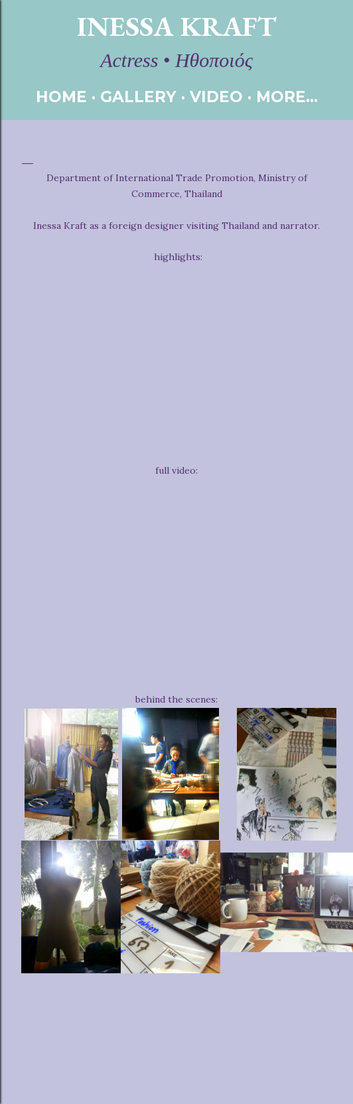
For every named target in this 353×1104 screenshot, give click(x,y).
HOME (61, 97)
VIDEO (216, 97)
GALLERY (138, 97)
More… (287, 97)
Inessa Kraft (176, 26)
